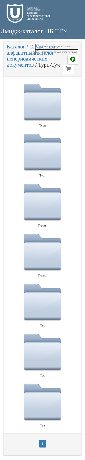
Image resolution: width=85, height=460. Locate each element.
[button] (68, 69)
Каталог (16, 47)
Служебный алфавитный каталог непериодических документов (32, 56)
